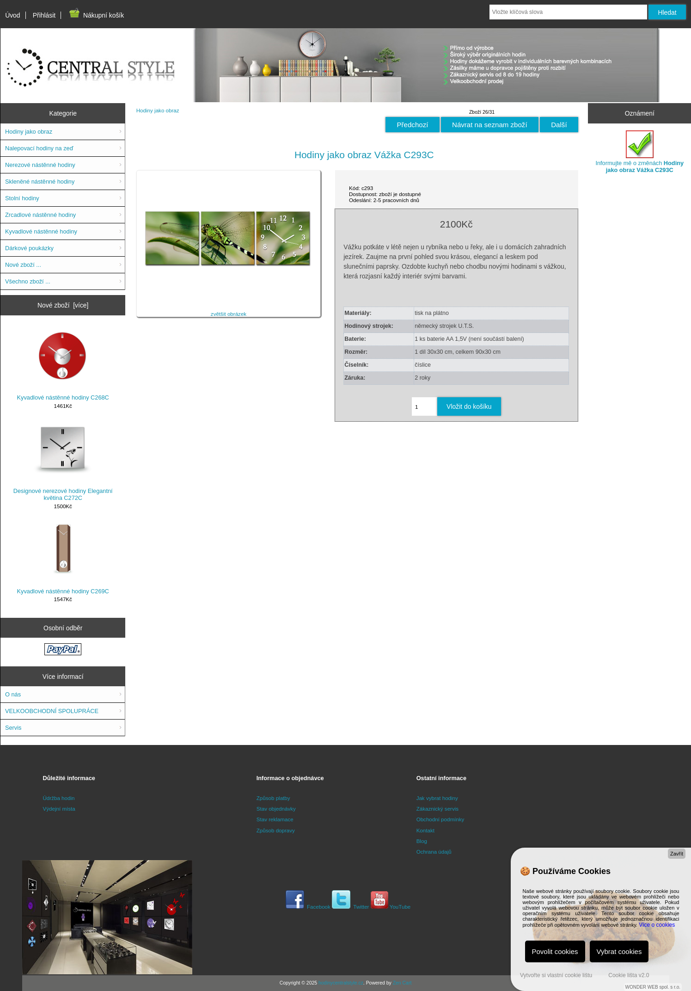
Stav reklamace (275, 819)
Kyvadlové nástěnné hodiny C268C (63, 364)
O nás (13, 694)
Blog (421, 841)
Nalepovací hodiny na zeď (39, 148)
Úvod (12, 15)
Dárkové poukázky (29, 248)
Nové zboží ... (23, 264)
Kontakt (425, 830)
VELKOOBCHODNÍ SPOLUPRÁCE (51, 711)
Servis (13, 727)
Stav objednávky (276, 809)
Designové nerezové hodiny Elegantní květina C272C (63, 461)
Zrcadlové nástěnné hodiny (40, 214)
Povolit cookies (555, 951)
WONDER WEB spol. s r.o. (652, 987)
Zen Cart (402, 982)
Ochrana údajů (434, 852)
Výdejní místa (59, 809)
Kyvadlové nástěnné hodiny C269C (63, 558)
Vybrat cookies (619, 951)
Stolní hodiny (22, 198)
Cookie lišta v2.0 (628, 975)
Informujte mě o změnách (639, 151)
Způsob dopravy (276, 830)
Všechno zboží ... (27, 281)
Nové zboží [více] (63, 305)
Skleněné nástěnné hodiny (39, 181)
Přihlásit (44, 15)
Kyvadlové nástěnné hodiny (41, 231)
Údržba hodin (59, 798)
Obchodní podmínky (440, 819)
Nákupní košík (96, 15)
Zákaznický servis (437, 809)
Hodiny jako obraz (157, 110)
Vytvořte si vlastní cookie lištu (556, 975)
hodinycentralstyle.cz (340, 982)
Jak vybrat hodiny (437, 798)
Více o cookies (657, 925)
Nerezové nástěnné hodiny (40, 164)
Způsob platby (273, 798)
